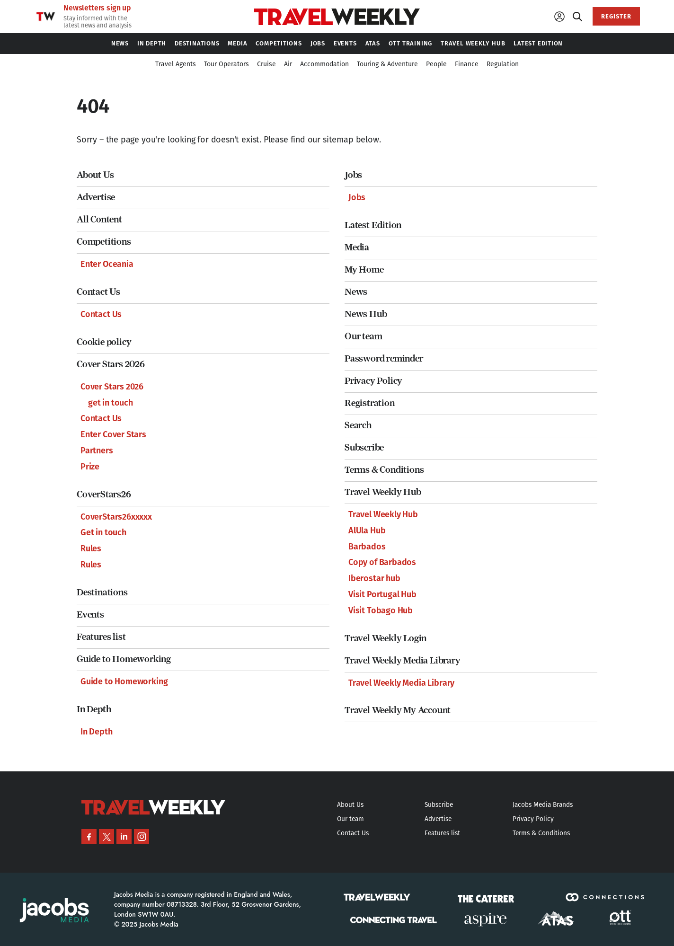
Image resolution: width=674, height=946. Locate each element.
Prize (89, 466)
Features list (101, 636)
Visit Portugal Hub (382, 594)
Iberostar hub (374, 578)
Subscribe (364, 447)
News (356, 291)
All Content (99, 219)
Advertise (96, 197)
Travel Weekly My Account (398, 710)
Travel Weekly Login (385, 638)
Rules (90, 548)
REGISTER (616, 16)
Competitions (104, 241)
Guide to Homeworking (124, 659)
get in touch (110, 403)
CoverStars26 (104, 494)
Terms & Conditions (384, 469)
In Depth (94, 709)
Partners (96, 450)
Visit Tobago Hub (380, 610)
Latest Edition (373, 225)
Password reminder (384, 358)
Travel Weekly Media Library (403, 660)
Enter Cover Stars (113, 434)
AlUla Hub (366, 530)
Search (358, 425)
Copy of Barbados (382, 562)
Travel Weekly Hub (383, 491)
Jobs (353, 174)
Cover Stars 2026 (111, 364)
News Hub (366, 314)
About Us (95, 174)
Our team (363, 336)
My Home (364, 269)
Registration (370, 403)
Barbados (367, 546)
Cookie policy (104, 341)
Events (90, 614)
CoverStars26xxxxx (116, 517)
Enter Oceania (106, 264)
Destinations (102, 592)
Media (357, 247)
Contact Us (98, 291)
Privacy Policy (373, 380)
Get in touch (103, 532)
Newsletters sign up (97, 8)
